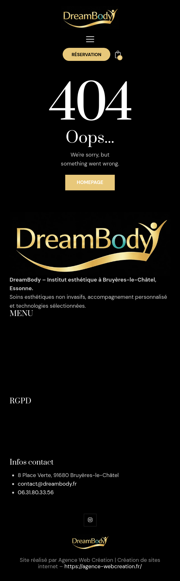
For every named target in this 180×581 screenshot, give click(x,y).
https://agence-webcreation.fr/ (103, 566)
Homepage (90, 182)
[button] (90, 39)
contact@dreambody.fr (47, 483)
